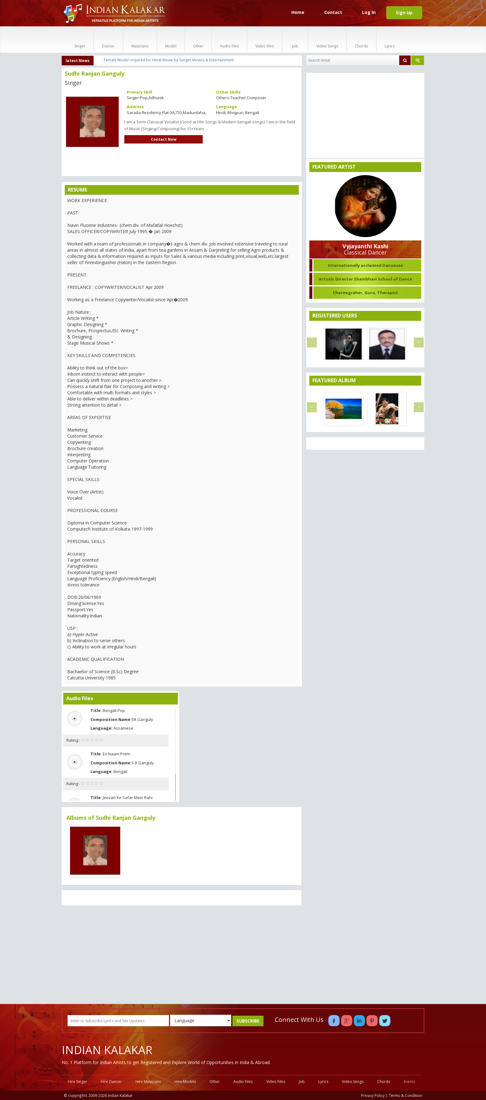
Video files (264, 39)
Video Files (275, 1081)
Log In (369, 12)
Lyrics (390, 39)
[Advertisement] (182, 955)
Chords (361, 39)
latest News (78, 60)
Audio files (229, 39)
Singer (79, 39)
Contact (333, 12)
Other (198, 39)
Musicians (139, 39)
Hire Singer (77, 1081)
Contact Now (163, 139)
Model (170, 39)
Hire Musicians (148, 1081)
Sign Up (404, 12)
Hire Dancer (111, 1081)
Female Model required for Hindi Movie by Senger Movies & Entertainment (169, 60)
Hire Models (185, 1081)
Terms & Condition (405, 1095)
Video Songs (327, 39)
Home (297, 12)
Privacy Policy (373, 1095)
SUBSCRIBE (247, 1021)
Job (295, 39)
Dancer (108, 39)
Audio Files (243, 1081)
